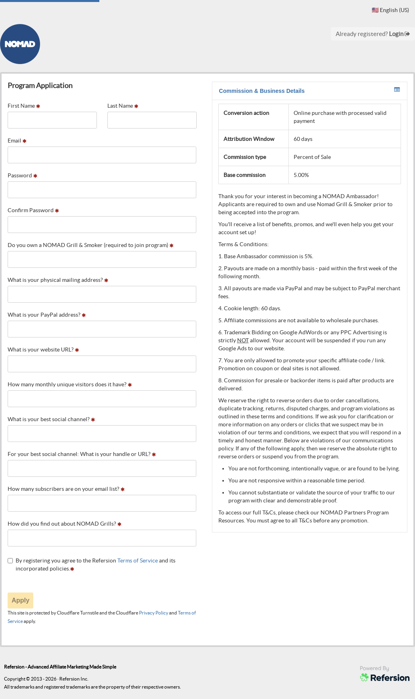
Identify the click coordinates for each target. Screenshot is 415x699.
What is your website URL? (43, 349)
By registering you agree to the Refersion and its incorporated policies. (91, 564)
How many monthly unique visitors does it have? (70, 384)
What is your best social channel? (51, 419)
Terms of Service (137, 560)
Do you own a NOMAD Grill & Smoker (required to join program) (90, 245)
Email (17, 140)
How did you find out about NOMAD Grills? (64, 523)
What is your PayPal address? (47, 314)
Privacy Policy (153, 612)
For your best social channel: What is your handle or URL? (82, 454)
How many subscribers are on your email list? (66, 489)
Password (22, 175)
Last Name (122, 105)
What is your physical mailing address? (58, 280)
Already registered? (373, 33)
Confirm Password (33, 210)
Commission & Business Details (309, 90)
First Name (24, 105)
